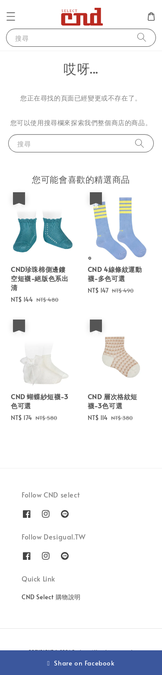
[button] (10, 16)
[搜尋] (142, 37)
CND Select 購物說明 (51, 597)
